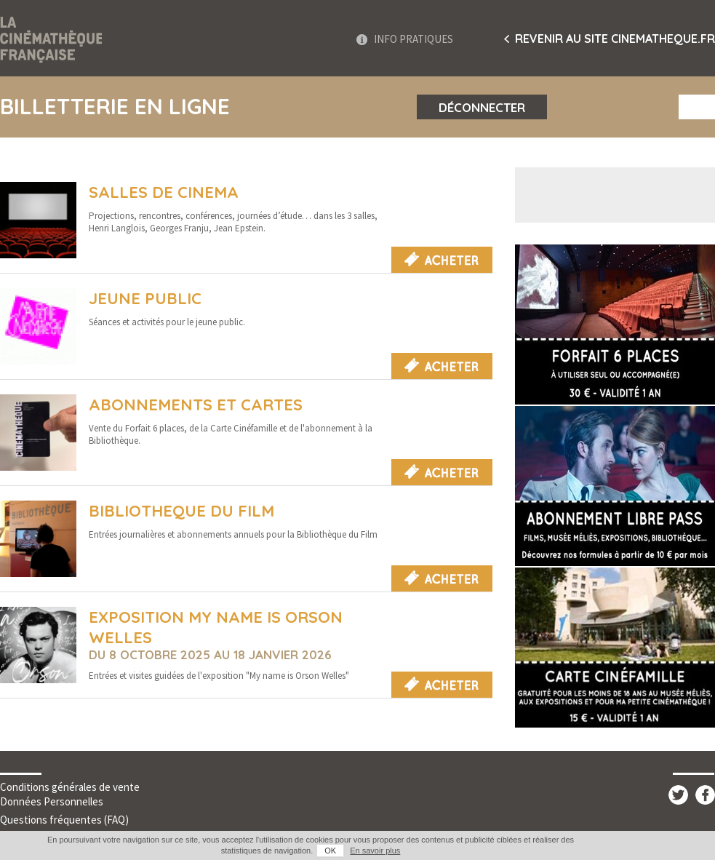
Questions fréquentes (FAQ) (64, 820)
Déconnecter (482, 107)
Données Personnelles (51, 801)
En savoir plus (375, 850)
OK (330, 850)
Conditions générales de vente (70, 787)
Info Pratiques (413, 39)
